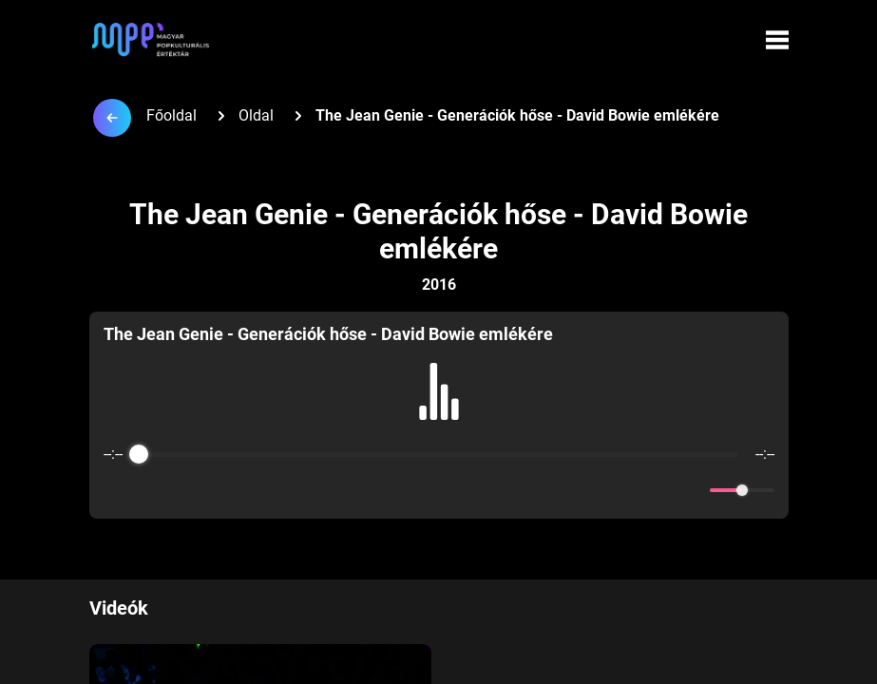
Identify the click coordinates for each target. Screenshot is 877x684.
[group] (439, 415)
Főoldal (171, 115)
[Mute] (691, 490)
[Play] (439, 490)
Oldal (256, 115)
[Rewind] (397, 490)
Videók (118, 608)
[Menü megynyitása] (777, 39)
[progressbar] (439, 454)
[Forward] (480, 490)
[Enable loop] (116, 490)
